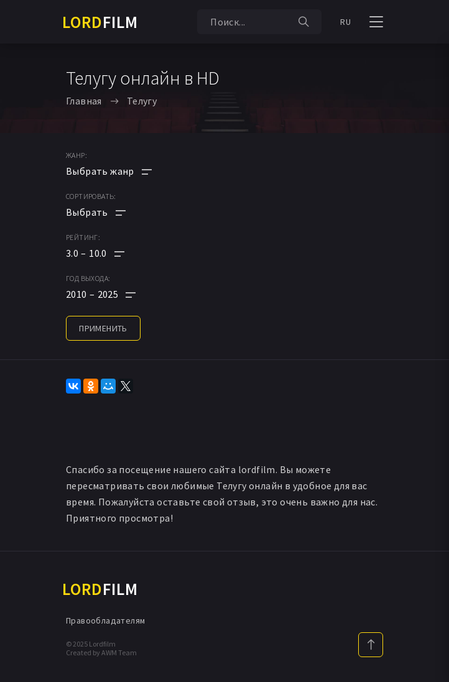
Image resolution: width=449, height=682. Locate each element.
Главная (84, 100)
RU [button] (345, 21)
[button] (109, 253)
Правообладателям (105, 620)
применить (103, 328)
